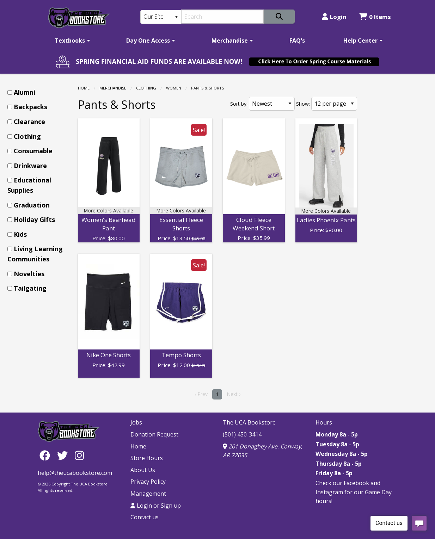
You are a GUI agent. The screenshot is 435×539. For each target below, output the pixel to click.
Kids (20, 234)
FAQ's (297, 40)
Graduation (32, 205)
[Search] (222, 17)
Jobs (136, 422)
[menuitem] (71, 40)
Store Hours (146, 458)
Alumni (24, 92)
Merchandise (230, 40)
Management (148, 493)
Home (84, 88)
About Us (142, 470)
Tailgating (30, 288)
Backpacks (30, 107)
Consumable (33, 151)
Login (334, 17)
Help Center (360, 40)
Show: (303, 103)
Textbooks (70, 40)
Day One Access (148, 40)
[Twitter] (64, 455)
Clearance (29, 121)
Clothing (146, 88)
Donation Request (154, 434)
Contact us (144, 517)
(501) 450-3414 (242, 434)
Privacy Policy (148, 481)
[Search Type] (160, 17)
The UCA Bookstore (249, 422)
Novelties (29, 274)
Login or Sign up (155, 505)
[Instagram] (79, 455)
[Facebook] (46, 455)
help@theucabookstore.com (75, 473)
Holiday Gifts (34, 219)
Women (173, 88)
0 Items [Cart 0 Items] (375, 17)
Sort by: (238, 103)
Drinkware (30, 165)
